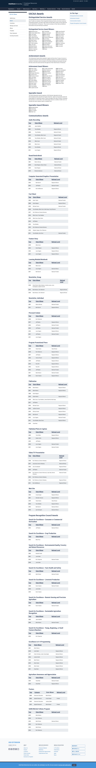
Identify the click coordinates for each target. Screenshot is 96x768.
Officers (11, 28)
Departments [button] (11, 9)
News (55, 755)
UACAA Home (12, 18)
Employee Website (43, 748)
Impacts (25, 749)
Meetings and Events (14, 25)
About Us (26, 748)
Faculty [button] (19, 9)
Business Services (51, 9)
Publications (56, 749)
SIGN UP (75, 751)
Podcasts (56, 751)
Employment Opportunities (44, 751)
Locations (26, 751)
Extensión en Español (28, 756)
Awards (73, 9)
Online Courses (27, 753)
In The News (56, 748)
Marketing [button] (43, 9)
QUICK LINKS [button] (76, 1)
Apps (55, 753)
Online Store (26, 755)
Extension (26, 4)
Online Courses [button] (27, 9)
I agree (74, 765)
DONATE (74, 745)
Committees (12, 23)
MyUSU (81, 1)
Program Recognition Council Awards (78, 23)
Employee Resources (30, 3)
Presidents (12, 30)
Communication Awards (75, 20)
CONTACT (75, 748)
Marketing (41, 749)
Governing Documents (14, 35)
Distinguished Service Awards (76, 15)
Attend (76, 754)
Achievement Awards (74, 18)
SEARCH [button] (86, 1)
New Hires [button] (35, 9)
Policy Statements (13, 33)
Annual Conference (66, 9)
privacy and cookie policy (65, 765)
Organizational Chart (43, 753)
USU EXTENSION (14, 742)
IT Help (58, 9)
